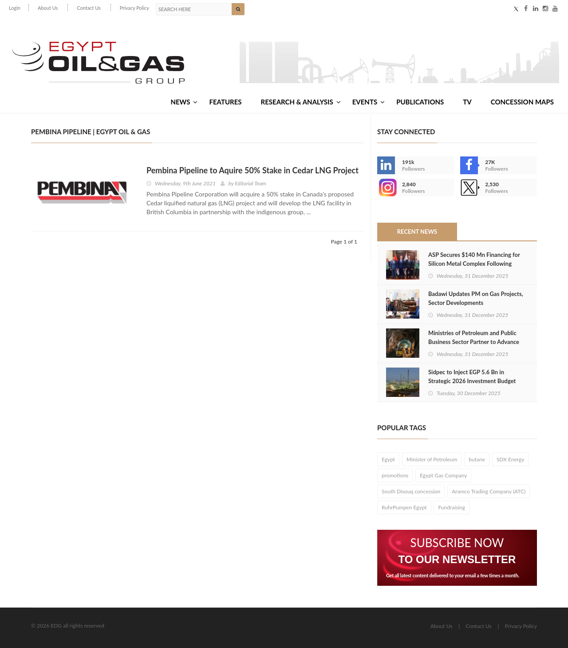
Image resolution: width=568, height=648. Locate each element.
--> (386, 187)
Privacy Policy (134, 8)
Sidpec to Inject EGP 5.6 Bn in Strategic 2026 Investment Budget (472, 376)
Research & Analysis (301, 102)
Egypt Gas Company (443, 475)
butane (477, 459)
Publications (420, 102)
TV (467, 102)
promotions (395, 475)
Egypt (388, 459)
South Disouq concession (411, 491)
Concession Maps (522, 102)
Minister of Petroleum (431, 459)
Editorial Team (250, 183)
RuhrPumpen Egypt (404, 507)
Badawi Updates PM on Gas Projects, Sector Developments (475, 298)
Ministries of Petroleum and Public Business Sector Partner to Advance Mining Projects (473, 341)
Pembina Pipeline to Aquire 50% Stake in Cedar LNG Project (252, 170)
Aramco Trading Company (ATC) (488, 491)
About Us (48, 8)
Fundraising (451, 507)
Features (225, 102)
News (183, 102)
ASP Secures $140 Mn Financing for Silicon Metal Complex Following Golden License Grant (474, 263)
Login (14, 8)
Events (368, 102)
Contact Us (89, 8)
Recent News (417, 231)
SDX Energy (511, 459)
